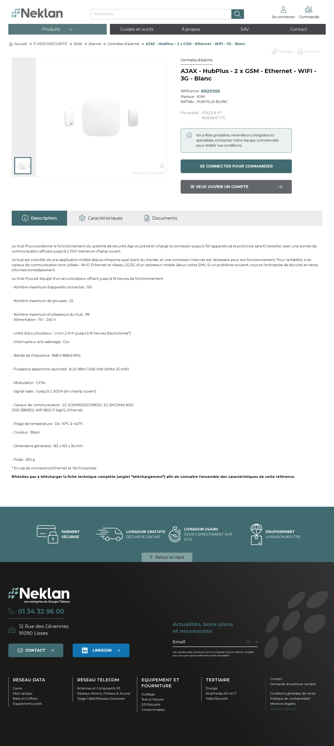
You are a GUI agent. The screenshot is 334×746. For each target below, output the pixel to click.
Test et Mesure (152, 699)
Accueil (18, 44)
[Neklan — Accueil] (37, 13)
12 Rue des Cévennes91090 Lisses (44, 629)
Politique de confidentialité (290, 699)
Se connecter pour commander (236, 166)
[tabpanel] (167, 363)
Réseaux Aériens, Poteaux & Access (103, 693)
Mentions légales (282, 704)
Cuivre (17, 688)
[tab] (39, 218)
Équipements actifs (27, 704)
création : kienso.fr (283, 709)
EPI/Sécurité (150, 705)
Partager (282, 51)
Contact (276, 679)
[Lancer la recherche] (237, 14)
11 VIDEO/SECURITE (50, 44)
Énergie (211, 688)
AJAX (78, 44)
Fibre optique (23, 693)
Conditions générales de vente (292, 693)
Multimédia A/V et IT (221, 693)
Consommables (153, 710)
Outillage (148, 694)
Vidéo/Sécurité (217, 699)
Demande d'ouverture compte (293, 684)
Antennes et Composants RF (99, 688)
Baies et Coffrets (25, 699)
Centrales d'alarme (123, 44)
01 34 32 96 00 (41, 611)
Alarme (95, 44)
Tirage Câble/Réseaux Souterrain (101, 699)
